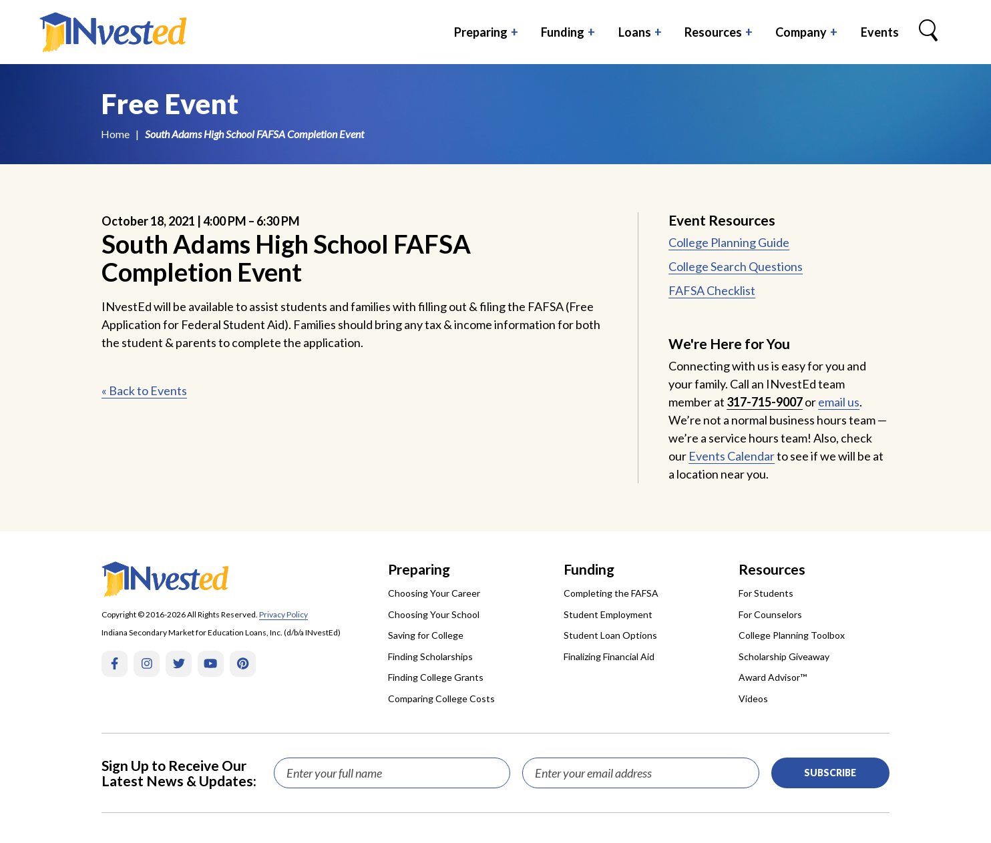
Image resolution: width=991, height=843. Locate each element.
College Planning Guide (728, 242)
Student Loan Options (610, 635)
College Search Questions (735, 266)
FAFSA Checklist (711, 290)
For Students (766, 593)
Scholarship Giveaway (784, 656)
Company (801, 32)
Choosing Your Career (434, 593)
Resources (713, 32)
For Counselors (770, 614)
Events (880, 32)
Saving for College (425, 635)
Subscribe (830, 772)
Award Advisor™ (773, 677)
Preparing (481, 32)
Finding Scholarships (430, 656)
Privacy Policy (283, 614)
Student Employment (608, 614)
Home (115, 133)
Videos (753, 698)
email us (838, 401)
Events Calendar (731, 456)
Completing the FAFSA (611, 593)
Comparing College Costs (441, 698)
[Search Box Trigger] (928, 32)
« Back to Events (144, 390)
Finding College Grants (435, 677)
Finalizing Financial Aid (609, 656)
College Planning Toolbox (792, 635)
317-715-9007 (765, 401)
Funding (562, 32)
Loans (634, 32)
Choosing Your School (433, 614)
